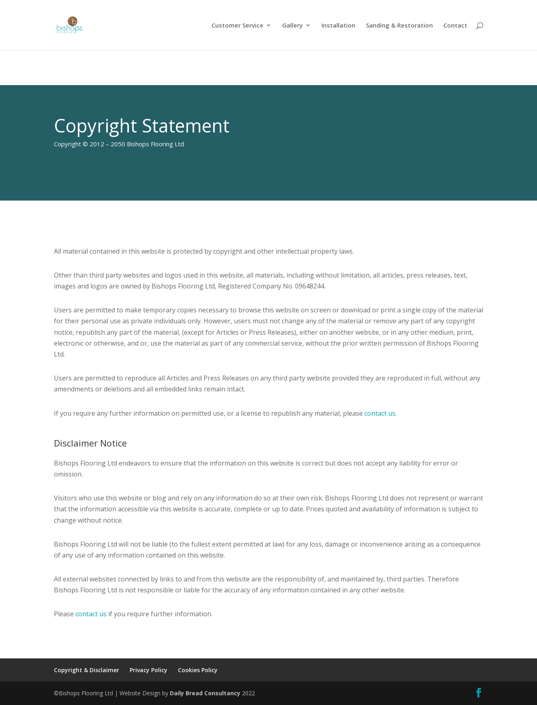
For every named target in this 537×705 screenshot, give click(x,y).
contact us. (380, 413)
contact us (91, 613)
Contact (455, 25)
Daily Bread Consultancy (205, 693)
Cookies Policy (198, 670)
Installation (338, 25)
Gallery (292, 25)
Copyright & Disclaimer (86, 670)
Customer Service (237, 25)
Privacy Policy (148, 670)
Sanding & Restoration (399, 25)
